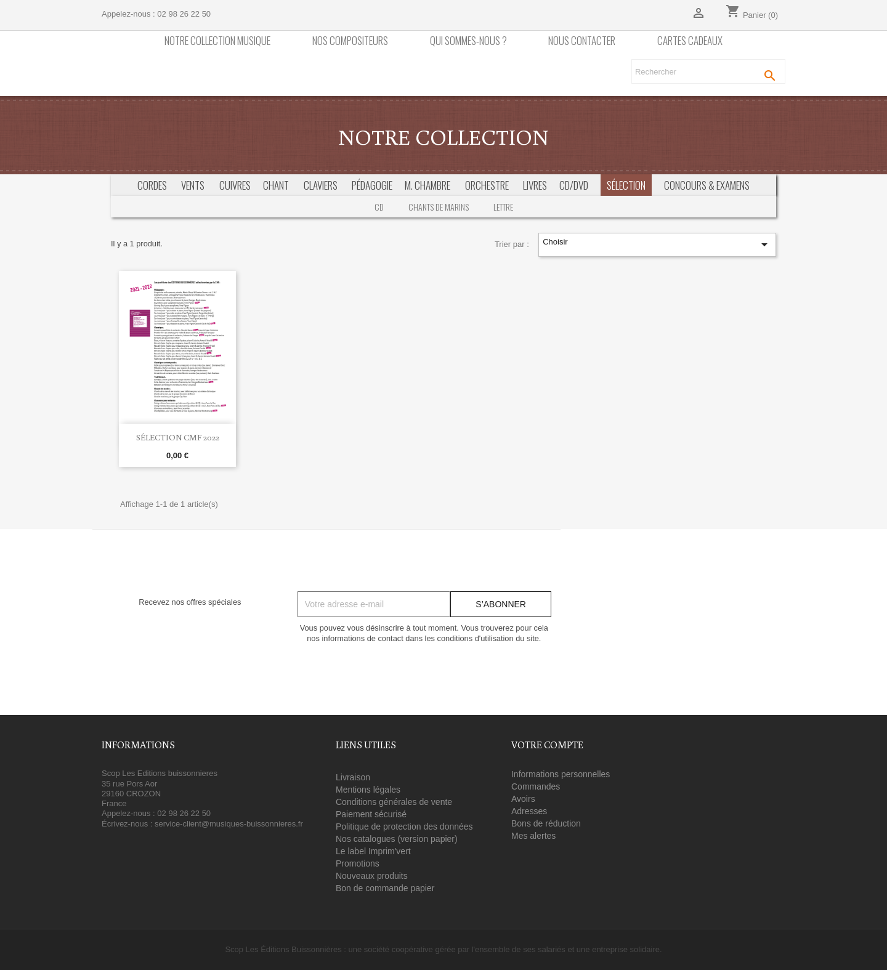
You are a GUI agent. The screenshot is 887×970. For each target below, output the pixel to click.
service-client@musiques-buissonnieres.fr (229, 823)
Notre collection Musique (217, 41)
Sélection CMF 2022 (177, 437)
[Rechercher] (708, 71)
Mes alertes (533, 836)
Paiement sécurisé (371, 814)
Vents (193, 185)
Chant (276, 185)
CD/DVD (573, 185)
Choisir (657, 244)
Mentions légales (368, 789)
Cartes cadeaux (690, 41)
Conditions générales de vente (394, 802)
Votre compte (547, 744)
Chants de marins (438, 206)
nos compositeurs (350, 41)
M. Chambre (427, 185)
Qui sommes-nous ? (468, 41)
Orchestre (487, 185)
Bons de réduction (546, 823)
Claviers (321, 185)
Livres (535, 185)
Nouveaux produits (372, 876)
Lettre (503, 206)
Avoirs (523, 799)
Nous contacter (581, 41)
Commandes (535, 786)
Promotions (357, 863)
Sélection (626, 185)
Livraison (353, 777)
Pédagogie (372, 185)
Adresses (529, 811)
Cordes (152, 185)
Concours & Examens (707, 185)
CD (379, 206)
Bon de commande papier (385, 888)
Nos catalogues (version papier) (397, 839)
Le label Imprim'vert (373, 851)
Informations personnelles (560, 774)
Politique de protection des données (404, 826)
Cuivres (235, 185)
